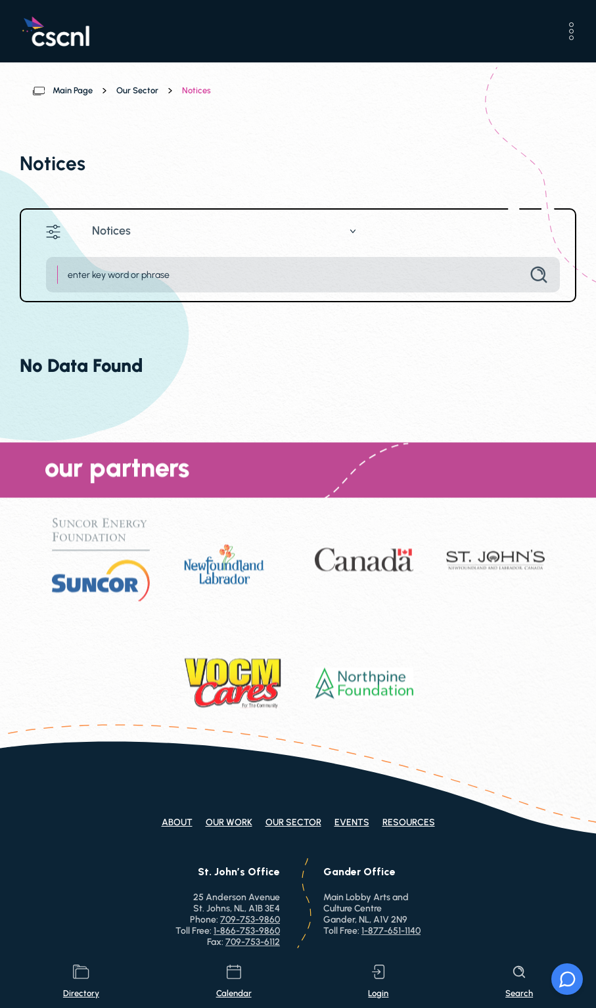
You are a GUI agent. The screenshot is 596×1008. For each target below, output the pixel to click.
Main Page (73, 90)
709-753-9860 (250, 919)
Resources (408, 822)
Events (351, 822)
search (519, 981)
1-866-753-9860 (247, 930)
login (378, 981)
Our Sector (137, 90)
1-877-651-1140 (391, 930)
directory (81, 981)
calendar (234, 981)
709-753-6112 (252, 942)
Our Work (229, 822)
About (177, 822)
